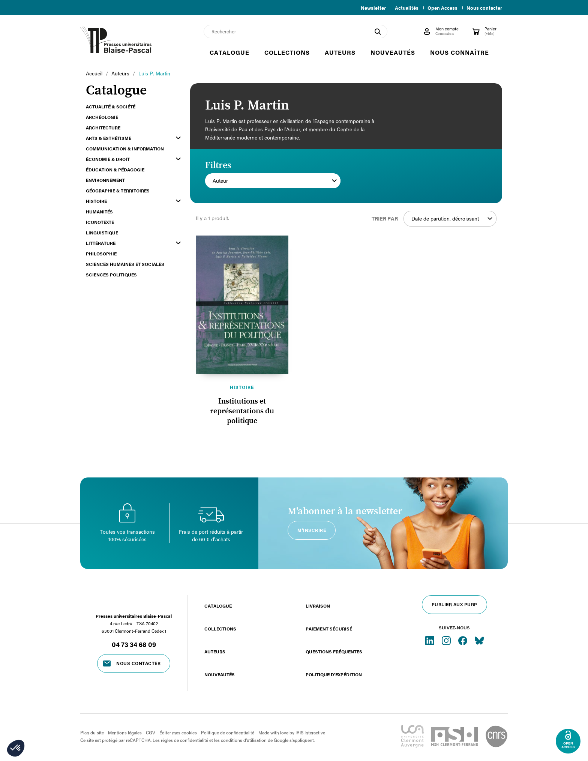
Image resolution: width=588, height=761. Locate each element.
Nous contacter (484, 8)
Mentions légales (125, 732)
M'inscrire (311, 530)
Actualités (404, 8)
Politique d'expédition (334, 674)
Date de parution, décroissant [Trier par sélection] (451, 218)
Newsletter (368, 8)
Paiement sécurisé (329, 629)
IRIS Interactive (310, 732)
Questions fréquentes (334, 651)
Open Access (441, 8)
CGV (150, 732)
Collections (220, 629)
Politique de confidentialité (227, 732)
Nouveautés (219, 674)
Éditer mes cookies (178, 732)
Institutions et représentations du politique (242, 411)
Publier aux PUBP (454, 604)
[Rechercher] (295, 31)
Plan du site (92, 732)
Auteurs (214, 651)
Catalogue (218, 606)
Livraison (318, 606)
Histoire (242, 387)
